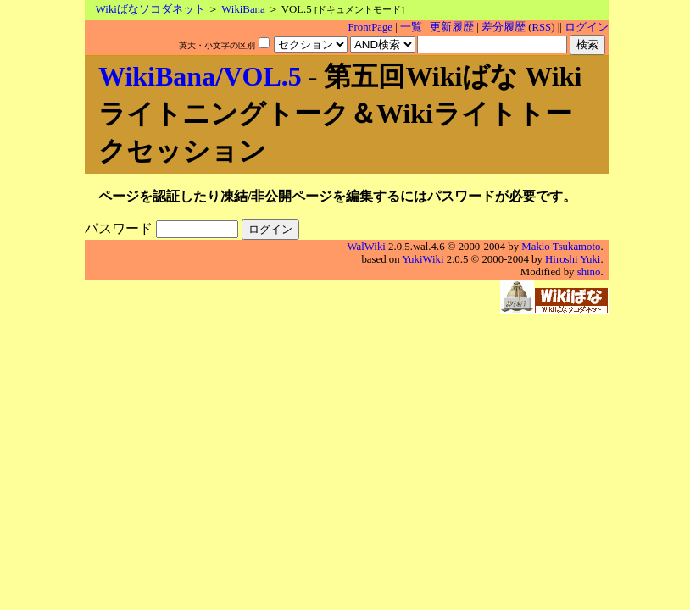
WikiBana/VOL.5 (200, 76)
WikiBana (242, 9)
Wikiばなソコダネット (150, 9)
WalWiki (367, 246)
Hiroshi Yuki (572, 259)
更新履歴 (452, 27)
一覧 (411, 27)
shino (589, 272)
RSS (541, 27)
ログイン (587, 27)
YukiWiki (422, 259)
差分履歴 (503, 27)
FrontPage (370, 27)
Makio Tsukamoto (560, 246)
